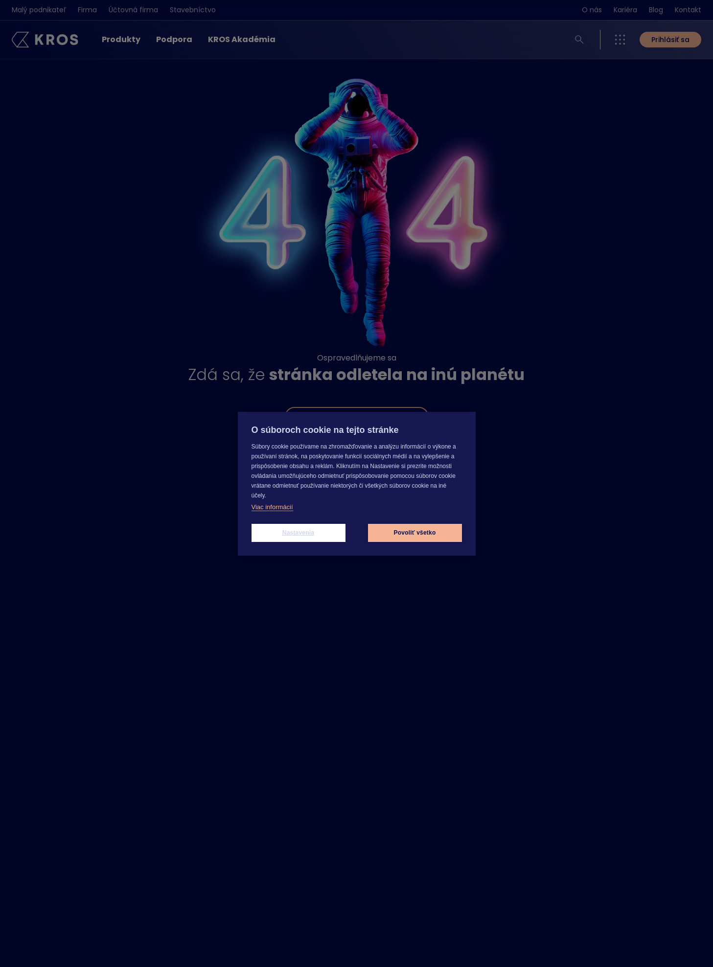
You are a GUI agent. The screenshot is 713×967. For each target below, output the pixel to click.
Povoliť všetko (415, 532)
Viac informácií (272, 507)
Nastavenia (298, 532)
